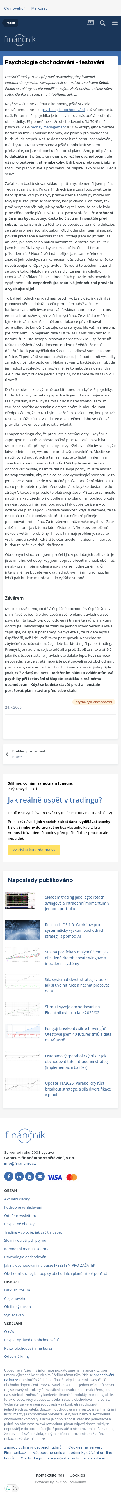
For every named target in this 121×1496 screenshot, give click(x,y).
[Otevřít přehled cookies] (15, 1488)
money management (48, 127)
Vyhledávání (14, 1315)
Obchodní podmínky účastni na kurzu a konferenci (65, 1458)
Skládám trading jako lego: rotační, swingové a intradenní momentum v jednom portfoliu (77, 902)
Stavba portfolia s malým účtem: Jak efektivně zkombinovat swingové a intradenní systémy (76, 957)
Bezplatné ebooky (19, 1223)
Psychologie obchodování (25, 1256)
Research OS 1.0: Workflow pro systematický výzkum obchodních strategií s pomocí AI (74, 930)
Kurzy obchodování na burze (28, 1348)
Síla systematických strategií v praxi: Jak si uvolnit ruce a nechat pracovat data (77, 985)
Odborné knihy (16, 1356)
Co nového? (15, 8)
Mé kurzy (39, 8)
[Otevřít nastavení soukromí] (8, 1488)
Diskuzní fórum (17, 1290)
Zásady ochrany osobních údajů (32, 1447)
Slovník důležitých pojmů (25, 1240)
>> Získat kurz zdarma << (34, 849)
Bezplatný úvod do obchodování (31, 1339)
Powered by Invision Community (60, 1482)
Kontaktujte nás (50, 1475)
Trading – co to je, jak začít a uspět (33, 1232)
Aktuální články (17, 1199)
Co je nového (15, 1298)
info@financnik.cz (20, 1163)
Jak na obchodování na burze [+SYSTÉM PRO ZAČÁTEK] (50, 1265)
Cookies (77, 1475)
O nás (9, 1331)
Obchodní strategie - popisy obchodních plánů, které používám (57, 1273)
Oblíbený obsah (17, 1306)
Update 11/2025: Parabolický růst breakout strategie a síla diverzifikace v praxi (78, 1088)
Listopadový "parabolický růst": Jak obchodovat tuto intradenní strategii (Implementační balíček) (77, 1061)
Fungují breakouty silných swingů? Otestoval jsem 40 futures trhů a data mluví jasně (78, 1034)
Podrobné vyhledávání (23, 1207)
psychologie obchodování (63, 109)
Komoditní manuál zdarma (26, 1248)
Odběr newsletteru (20, 1215)
